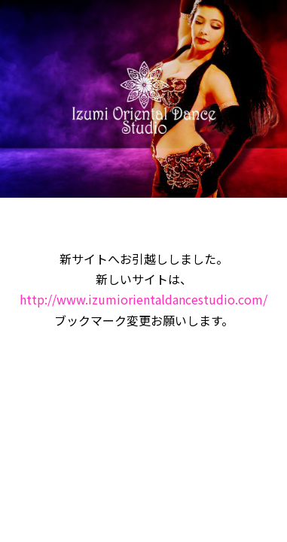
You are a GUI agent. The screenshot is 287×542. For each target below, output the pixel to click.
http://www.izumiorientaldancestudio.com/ (143, 299)
